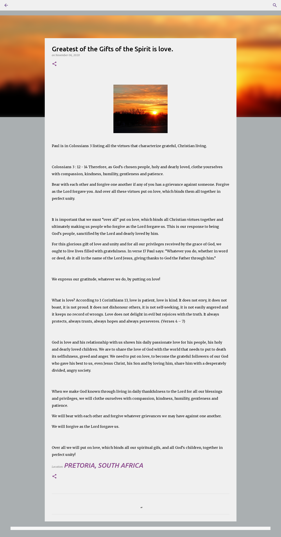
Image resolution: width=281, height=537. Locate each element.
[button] (54, 64)
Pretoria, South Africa (103, 465)
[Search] (18, 5)
